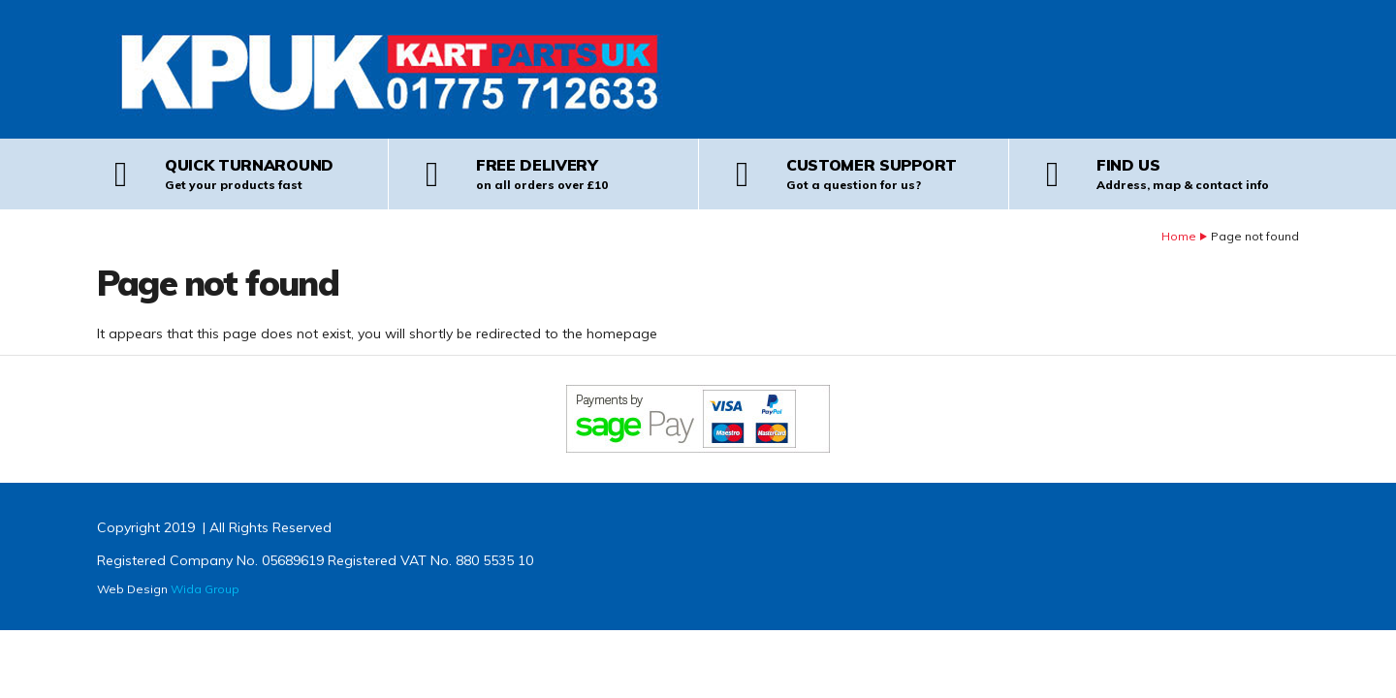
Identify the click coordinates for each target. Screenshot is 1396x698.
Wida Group (205, 589)
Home (1178, 236)
